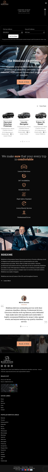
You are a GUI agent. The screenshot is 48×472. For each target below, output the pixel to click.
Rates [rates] (2, 407)
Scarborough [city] (4, 460)
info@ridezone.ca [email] (8, 381)
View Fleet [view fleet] (41, 106)
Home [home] (2, 399)
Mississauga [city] (4, 433)
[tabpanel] (7, 123)
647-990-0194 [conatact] (7, 379)
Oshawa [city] (3, 454)
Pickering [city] (3, 443)
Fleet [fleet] (2, 405)
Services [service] (3, 403)
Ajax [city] (2, 458)
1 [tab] (20, 141)
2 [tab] (22, 141)
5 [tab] (28, 141)
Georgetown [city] (4, 445)
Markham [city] (3, 435)
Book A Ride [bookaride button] (24, 81)
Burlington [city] (3, 441)
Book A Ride (24, 343)
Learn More (6, 281)
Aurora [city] (2, 452)
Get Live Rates (13, 36)
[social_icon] (2, 366)
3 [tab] (24, 141)
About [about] (2, 401)
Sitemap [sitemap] (31, 467)
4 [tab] (26, 141)
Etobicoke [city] (3, 424)
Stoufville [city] (3, 450)
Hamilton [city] (3, 439)
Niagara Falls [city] (4, 448)
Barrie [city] (2, 426)
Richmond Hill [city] (4, 422)
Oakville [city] (3, 437)
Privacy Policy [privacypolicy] (17, 467)
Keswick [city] (3, 418)
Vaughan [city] (3, 456)
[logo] (4, 2)
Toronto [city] (3, 420)
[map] (9, 388)
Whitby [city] (3, 428)
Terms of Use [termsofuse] (25, 467)
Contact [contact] (3, 409)
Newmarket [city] (4, 430)
